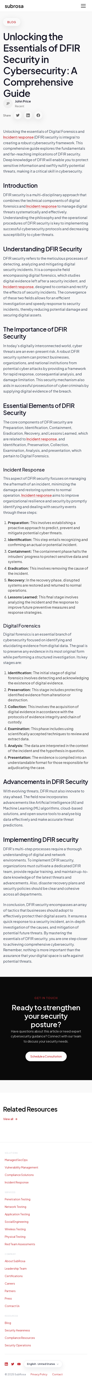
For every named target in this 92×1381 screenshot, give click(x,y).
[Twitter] (12, 1364)
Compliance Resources (20, 1337)
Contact (57, 1374)
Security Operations (18, 1345)
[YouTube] (19, 1364)
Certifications (14, 1276)
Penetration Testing (17, 1199)
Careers (10, 1283)
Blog (8, 1323)
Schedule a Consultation (46, 1056)
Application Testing (17, 1214)
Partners (10, 1291)
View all (8, 1119)
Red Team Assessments (20, 1244)
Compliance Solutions (19, 1175)
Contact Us (12, 1306)
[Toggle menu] (83, 6)
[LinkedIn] (6, 1364)
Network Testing (15, 1206)
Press (8, 1298)
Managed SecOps (16, 1160)
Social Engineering (16, 1221)
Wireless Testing (15, 1229)
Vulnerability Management (21, 1167)
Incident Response (17, 1182)
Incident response (18, 137)
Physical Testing (15, 1236)
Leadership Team (16, 1268)
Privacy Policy (39, 1374)
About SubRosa (15, 1261)
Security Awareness (17, 1330)
